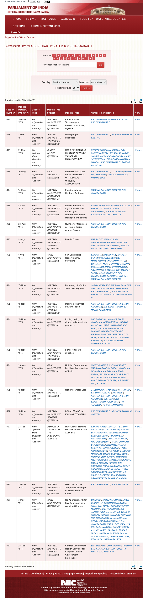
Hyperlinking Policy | (96, 573)
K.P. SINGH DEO (99, 119)
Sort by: (46, 82)
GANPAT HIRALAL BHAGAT (104, 426)
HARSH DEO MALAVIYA (102, 208)
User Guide (48, 18)
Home (18, 18)
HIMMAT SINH (98, 177)
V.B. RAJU (113, 450)
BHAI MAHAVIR (115, 328)
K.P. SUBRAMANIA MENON (113, 503)
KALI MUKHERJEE (110, 509)
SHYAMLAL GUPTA (120, 263)
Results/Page (63, 87)
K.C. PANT (96, 269)
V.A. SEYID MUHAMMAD (116, 432)
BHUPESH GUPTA (99, 153)
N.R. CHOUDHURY (110, 245)
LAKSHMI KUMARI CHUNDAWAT (107, 331)
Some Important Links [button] (46, 26)
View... (138, 119)
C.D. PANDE (117, 171)
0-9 (54, 55)
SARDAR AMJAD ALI (118, 119)
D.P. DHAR (96, 500)
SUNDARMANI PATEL (115, 260)
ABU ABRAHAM (118, 475)
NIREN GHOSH (110, 322)
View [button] (31, 18)
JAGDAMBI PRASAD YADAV (104, 389)
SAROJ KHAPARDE (100, 205)
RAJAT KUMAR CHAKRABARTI (106, 460)
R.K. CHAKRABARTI (100, 122)
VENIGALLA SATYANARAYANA (106, 539)
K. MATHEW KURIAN (109, 448)
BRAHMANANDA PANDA (103, 478)
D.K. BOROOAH (98, 319)
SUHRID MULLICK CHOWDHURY (107, 156)
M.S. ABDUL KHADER (101, 377)
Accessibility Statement (123, 573)
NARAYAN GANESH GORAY (104, 368)
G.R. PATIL (124, 374)
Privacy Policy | (53, 573)
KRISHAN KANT (107, 512)
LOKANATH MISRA (100, 263)
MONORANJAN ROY (101, 371)
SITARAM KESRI (119, 267)
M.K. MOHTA (108, 269)
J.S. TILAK (122, 512)
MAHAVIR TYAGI (116, 319)
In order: (84, 82)
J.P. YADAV (117, 392)
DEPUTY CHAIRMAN (101, 150)
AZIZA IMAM (121, 288)
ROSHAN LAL (116, 435)
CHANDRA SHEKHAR (120, 515)
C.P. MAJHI (108, 399)
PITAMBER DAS (98, 438)
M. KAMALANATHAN (113, 404)
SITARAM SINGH (111, 429)
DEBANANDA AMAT (100, 267)
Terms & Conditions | (32, 573)
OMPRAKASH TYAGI (109, 533)
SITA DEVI (96, 545)
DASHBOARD (68, 18)
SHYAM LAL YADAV (118, 153)
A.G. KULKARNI (98, 530)
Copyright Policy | (74, 573)
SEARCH (16, 31)
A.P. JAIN (102, 328)
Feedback (19, 26)
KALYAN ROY (118, 150)
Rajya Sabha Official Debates (20, 37)
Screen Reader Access (16, 1)
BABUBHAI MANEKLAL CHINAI (106, 469)
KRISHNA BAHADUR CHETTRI (106, 190)
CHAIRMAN (96, 254)
